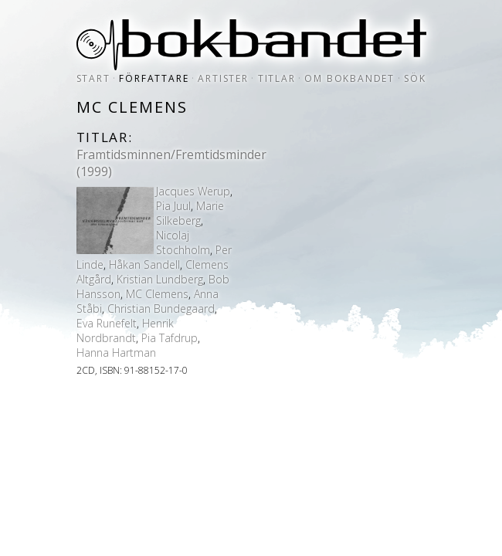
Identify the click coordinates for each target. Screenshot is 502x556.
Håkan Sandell (144, 264)
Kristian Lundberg (160, 279)
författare (153, 78)
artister (223, 78)
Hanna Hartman (116, 352)
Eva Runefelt (106, 323)
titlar (277, 78)
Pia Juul (173, 205)
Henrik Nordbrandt (125, 330)
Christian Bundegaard (161, 308)
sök (415, 78)
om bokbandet (349, 78)
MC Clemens (157, 293)
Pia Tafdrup (169, 338)
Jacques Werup (193, 191)
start (93, 78)
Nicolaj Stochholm (183, 242)
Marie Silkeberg (190, 213)
